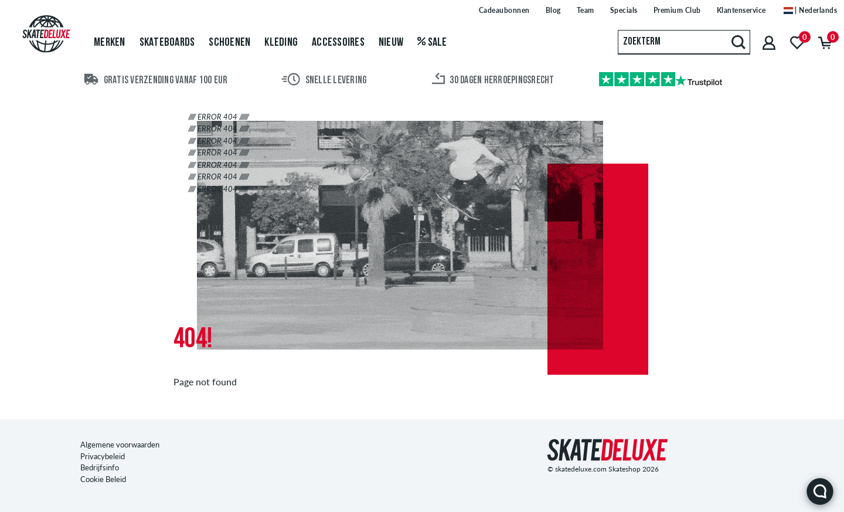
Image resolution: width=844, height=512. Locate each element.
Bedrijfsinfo (99, 467)
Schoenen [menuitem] (229, 43)
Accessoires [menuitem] (338, 43)
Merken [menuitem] (109, 43)
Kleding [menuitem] (281, 43)
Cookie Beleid (103, 479)
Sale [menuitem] (432, 43)
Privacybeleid (102, 456)
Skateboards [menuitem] (167, 43)
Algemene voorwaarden (119, 444)
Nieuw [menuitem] (391, 43)
